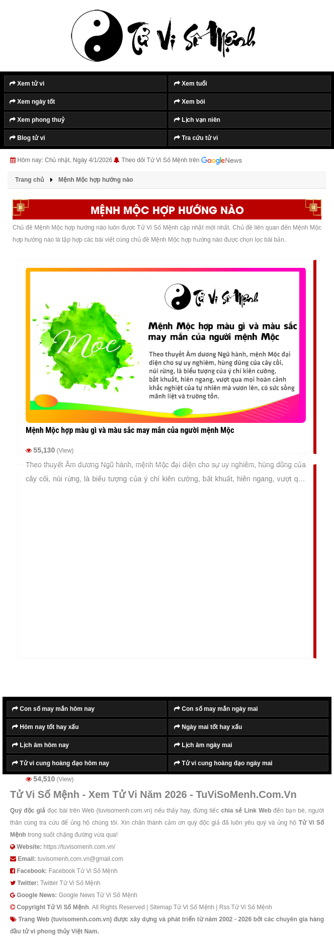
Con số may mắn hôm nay (53, 708)
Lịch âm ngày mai (203, 745)
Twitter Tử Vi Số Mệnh (70, 883)
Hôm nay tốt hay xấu (45, 726)
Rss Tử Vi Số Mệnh (245, 907)
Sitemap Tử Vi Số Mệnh (182, 907)
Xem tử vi (27, 83)
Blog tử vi (27, 137)
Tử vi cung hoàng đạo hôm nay (60, 763)
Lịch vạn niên (197, 119)
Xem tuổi (190, 83)
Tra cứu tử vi (196, 137)
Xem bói (189, 101)
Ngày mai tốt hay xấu (208, 726)
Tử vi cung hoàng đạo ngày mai (223, 763)
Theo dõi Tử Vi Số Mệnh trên (182, 161)
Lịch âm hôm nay (40, 745)
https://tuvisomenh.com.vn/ (79, 846)
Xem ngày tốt (32, 101)
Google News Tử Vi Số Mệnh (98, 895)
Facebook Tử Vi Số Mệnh (83, 870)
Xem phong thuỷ (37, 119)
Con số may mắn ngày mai (216, 708)
